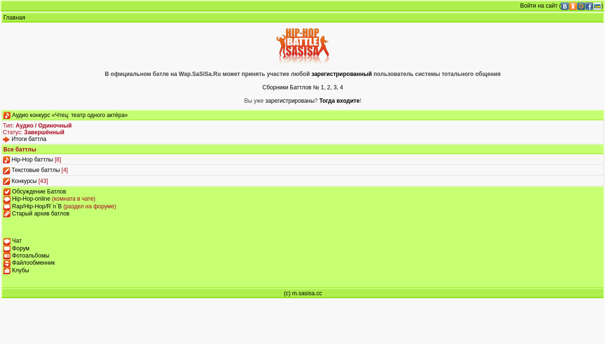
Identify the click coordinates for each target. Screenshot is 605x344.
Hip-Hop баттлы (32, 159)
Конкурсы (24, 181)
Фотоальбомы (30, 255)
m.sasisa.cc (307, 293)
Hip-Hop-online (32, 198)
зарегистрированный (342, 74)
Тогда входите (339, 100)
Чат (16, 240)
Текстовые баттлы (35, 170)
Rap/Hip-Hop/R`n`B (37, 206)
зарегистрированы (290, 100)
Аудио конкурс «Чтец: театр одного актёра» (69, 115)
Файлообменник (33, 262)
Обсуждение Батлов (39, 191)
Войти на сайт (538, 5)
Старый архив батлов (40, 213)
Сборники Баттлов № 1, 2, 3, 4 (303, 87)
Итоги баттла (28, 139)
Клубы (20, 270)
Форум (20, 248)
